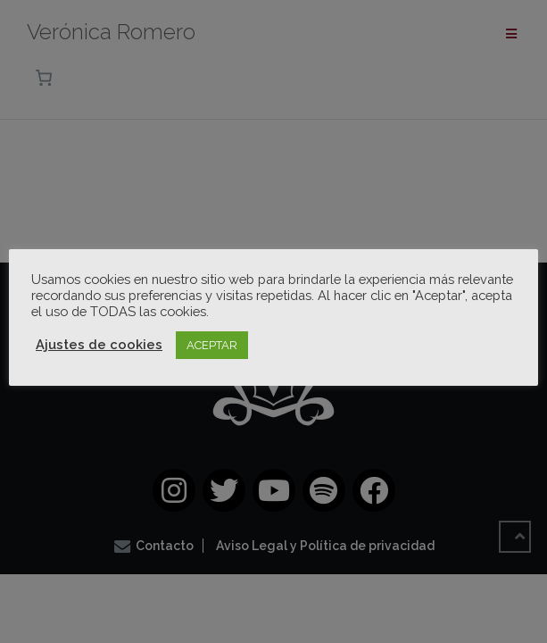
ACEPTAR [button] (211, 345)
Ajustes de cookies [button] (99, 344)
